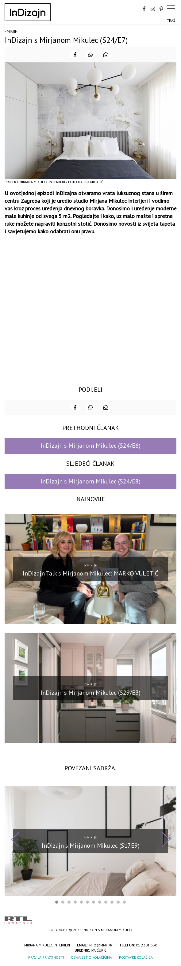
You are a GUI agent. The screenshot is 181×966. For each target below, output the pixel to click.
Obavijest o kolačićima (91, 957)
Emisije (11, 31)
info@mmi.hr (100, 945)
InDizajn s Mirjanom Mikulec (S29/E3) (90, 692)
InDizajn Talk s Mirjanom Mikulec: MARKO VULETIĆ (90, 573)
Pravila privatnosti (46, 957)
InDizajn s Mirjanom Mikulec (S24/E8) (90, 481)
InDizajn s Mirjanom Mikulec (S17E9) (91, 845)
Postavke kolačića (136, 957)
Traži (171, 20)
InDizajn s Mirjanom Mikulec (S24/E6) (90, 446)
